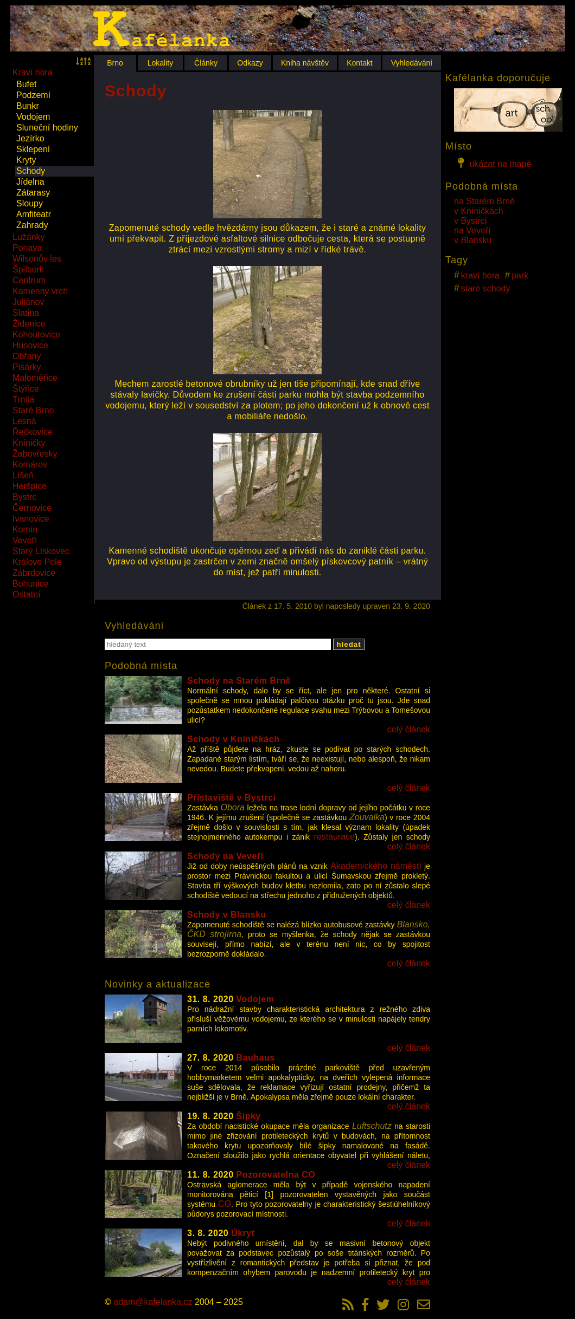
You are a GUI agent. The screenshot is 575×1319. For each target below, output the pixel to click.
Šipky (249, 1116)
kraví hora (480, 275)
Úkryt (242, 1233)
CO (224, 1203)
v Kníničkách (478, 211)
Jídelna (30, 181)
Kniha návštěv (305, 63)
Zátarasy (33, 192)
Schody (30, 171)
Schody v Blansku (226, 914)
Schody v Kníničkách (233, 739)
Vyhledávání (412, 63)
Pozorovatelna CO (276, 1174)
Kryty (26, 160)
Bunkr (27, 106)
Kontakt (359, 63)
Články (206, 63)
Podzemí (33, 95)
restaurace (334, 836)
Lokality (160, 63)
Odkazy (250, 63)
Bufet (26, 84)
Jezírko (30, 138)
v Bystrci (470, 220)
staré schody (485, 288)
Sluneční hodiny (47, 127)
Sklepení (33, 149)
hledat (348, 644)
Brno (115, 63)
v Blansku (472, 240)
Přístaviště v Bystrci (231, 797)
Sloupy (29, 203)
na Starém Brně (484, 201)
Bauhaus (256, 1057)
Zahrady (32, 225)
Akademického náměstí (375, 865)
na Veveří (472, 230)
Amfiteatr (33, 214)
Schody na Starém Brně (239, 680)
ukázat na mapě (492, 163)
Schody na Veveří (225, 856)
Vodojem (33, 116)
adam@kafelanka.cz (152, 1302)
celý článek (408, 729)
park (520, 275)
